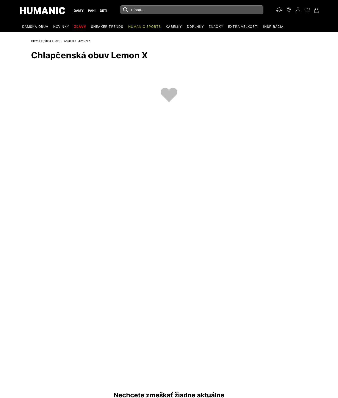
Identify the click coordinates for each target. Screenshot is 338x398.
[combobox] (191, 9)
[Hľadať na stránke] (191, 9)
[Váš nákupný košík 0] (316, 10)
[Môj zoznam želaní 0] (306, 10)
